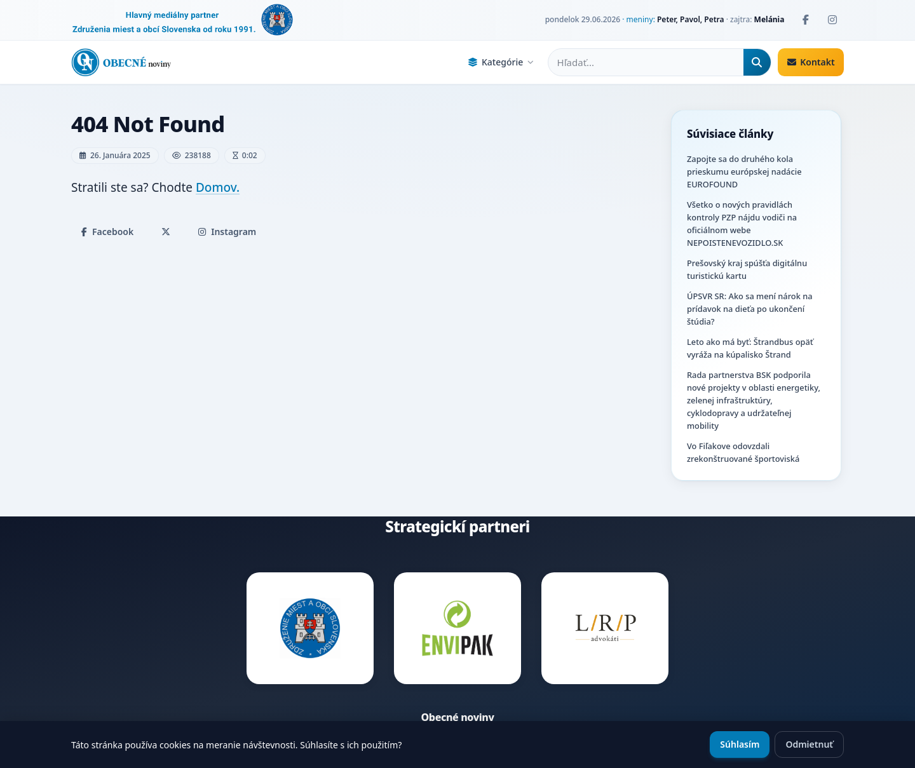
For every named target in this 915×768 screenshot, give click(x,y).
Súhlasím (739, 744)
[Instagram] (832, 19)
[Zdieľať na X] (165, 232)
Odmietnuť (809, 744)
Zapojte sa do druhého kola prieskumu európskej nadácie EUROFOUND (744, 171)
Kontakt (811, 62)
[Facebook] (805, 19)
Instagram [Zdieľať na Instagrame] (227, 232)
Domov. (218, 187)
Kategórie (501, 62)
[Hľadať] (757, 62)
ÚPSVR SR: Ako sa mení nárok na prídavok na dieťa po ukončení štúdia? (749, 308)
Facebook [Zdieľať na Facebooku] (107, 232)
